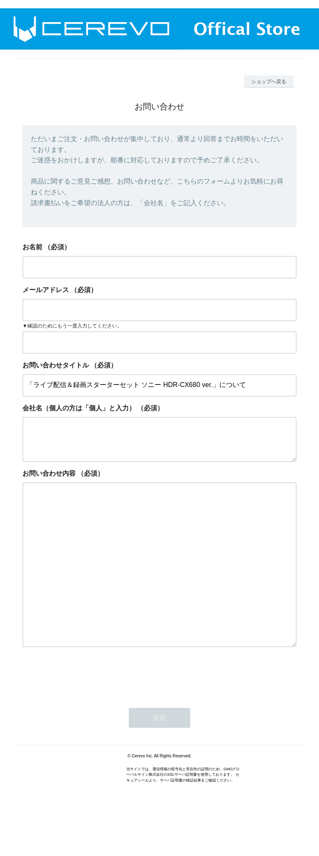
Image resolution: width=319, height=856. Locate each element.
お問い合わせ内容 (49, 480)
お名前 (32, 247)
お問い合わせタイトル (55, 365)
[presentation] (85, 715)
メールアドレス (45, 289)
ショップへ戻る (268, 81)
